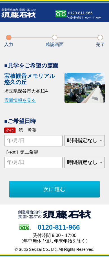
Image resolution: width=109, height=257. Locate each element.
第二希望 (21, 152)
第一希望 (20, 130)
